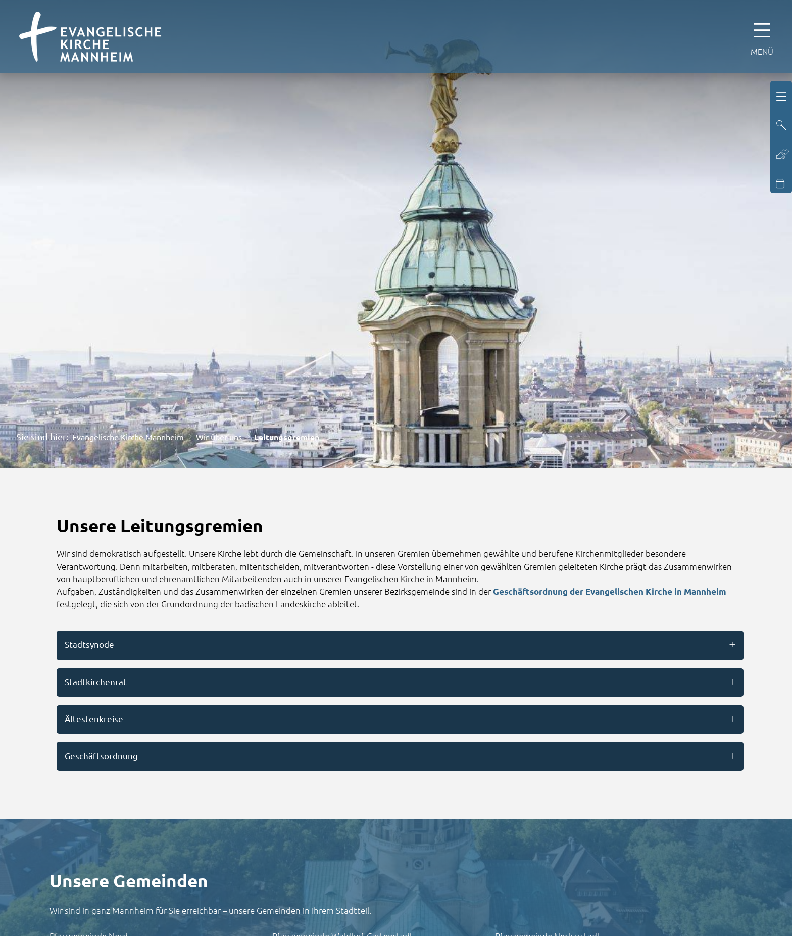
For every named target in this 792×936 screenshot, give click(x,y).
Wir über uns (219, 437)
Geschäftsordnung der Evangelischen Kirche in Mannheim (609, 591)
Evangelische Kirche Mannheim (128, 437)
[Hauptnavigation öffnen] (762, 36)
